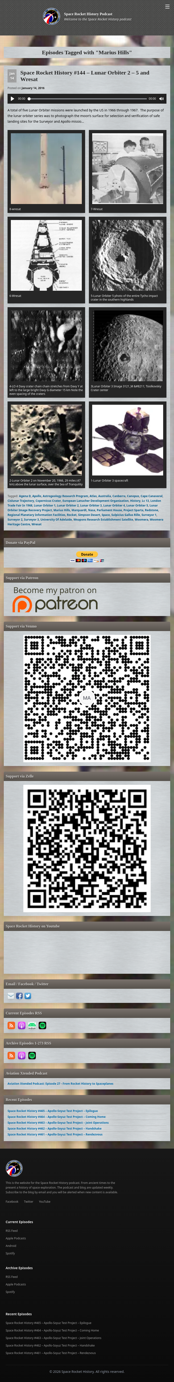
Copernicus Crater (48, 501)
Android (11, 1246)
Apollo (36, 496)
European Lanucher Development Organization (95, 501)
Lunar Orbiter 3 (91, 505)
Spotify (10, 1253)
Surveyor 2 (15, 520)
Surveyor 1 (148, 515)
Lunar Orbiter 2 (68, 505)
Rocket (71, 515)
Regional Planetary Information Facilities (36, 515)
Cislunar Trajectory (21, 501)
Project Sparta (133, 510)
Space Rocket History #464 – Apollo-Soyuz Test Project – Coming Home (57, 1117)
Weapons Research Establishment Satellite (103, 520)
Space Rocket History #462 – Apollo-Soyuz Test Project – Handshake (55, 1129)
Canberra (118, 496)
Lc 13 (145, 501)
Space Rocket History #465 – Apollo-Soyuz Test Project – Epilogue (53, 1111)
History (135, 501)
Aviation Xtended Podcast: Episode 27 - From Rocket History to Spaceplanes (60, 1084)
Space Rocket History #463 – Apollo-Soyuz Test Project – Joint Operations (58, 1123)
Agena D (25, 496)
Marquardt (79, 510)
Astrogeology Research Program (65, 496)
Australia (104, 496)
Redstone (151, 510)
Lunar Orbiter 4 (114, 505)
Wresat (36, 524)
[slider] (87, 99)
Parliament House (109, 510)
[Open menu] (167, 6)
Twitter (28, 1202)
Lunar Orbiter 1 (45, 505)
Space (106, 515)
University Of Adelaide (56, 520)
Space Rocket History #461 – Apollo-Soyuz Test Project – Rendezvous (55, 1134)
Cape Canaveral (151, 496)
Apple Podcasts (16, 1238)
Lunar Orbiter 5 (137, 505)
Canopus (133, 496)
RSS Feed (12, 1231)
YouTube (44, 1202)
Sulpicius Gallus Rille (125, 515)
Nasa (91, 510)
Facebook (12, 1202)
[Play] (12, 98)
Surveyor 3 (31, 520)
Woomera (141, 520)
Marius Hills (62, 510)
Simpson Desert (89, 515)
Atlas (93, 496)
